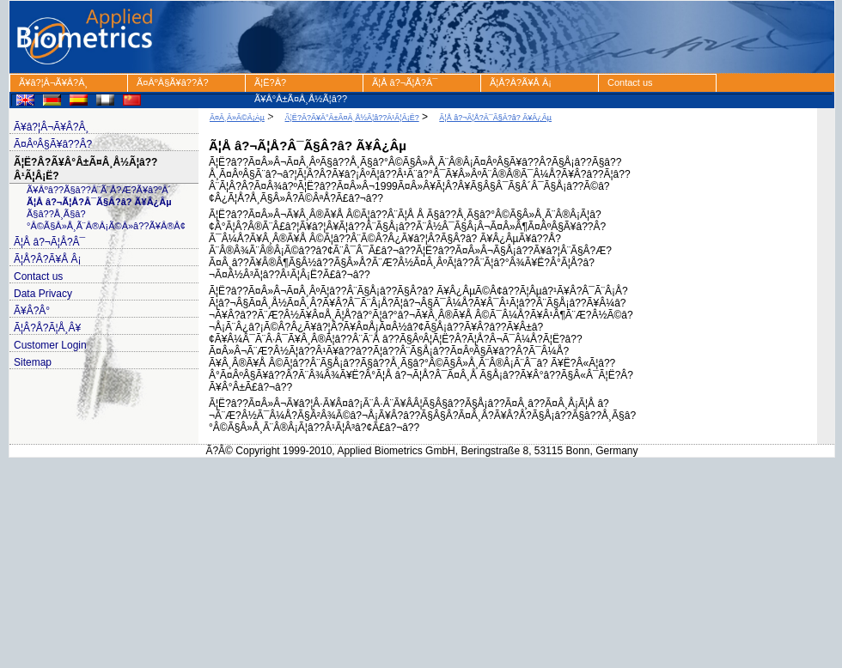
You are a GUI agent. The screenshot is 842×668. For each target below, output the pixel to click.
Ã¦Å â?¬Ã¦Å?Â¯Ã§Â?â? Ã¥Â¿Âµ (99, 202)
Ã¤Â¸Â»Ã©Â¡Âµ (237, 117)
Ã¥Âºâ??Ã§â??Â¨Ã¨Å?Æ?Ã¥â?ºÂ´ (99, 190)
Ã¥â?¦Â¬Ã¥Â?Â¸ (53, 82)
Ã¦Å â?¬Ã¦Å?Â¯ (404, 82)
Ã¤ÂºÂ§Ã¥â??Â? (173, 82)
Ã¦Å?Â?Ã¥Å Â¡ (521, 82)
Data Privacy (43, 294)
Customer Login (50, 345)
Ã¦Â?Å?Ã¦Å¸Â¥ (47, 328)
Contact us (630, 82)
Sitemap (33, 362)
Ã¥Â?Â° (32, 311)
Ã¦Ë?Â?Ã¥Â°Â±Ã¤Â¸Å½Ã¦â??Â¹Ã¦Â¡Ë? (300, 84)
